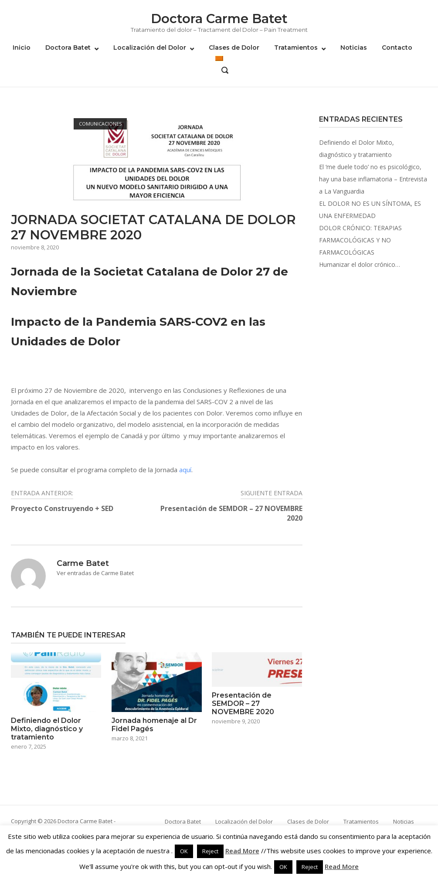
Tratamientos (296, 47)
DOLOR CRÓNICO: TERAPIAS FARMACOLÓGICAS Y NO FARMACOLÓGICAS (360, 240)
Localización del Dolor (149, 47)
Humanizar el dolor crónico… (359, 264)
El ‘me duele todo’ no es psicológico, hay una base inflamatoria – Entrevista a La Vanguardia (373, 179)
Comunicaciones (100, 123)
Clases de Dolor (234, 47)
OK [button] (184, 851)
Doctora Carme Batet (219, 18)
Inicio (22, 47)
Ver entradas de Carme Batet (95, 573)
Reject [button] (210, 851)
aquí (185, 469)
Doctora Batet (68, 47)
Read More (242, 850)
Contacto (397, 47)
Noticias (353, 47)
